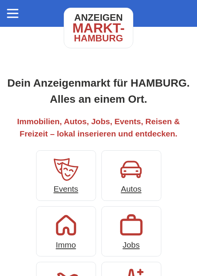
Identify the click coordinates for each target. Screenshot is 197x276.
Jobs (131, 230)
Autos (131, 174)
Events (66, 174)
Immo (66, 230)
